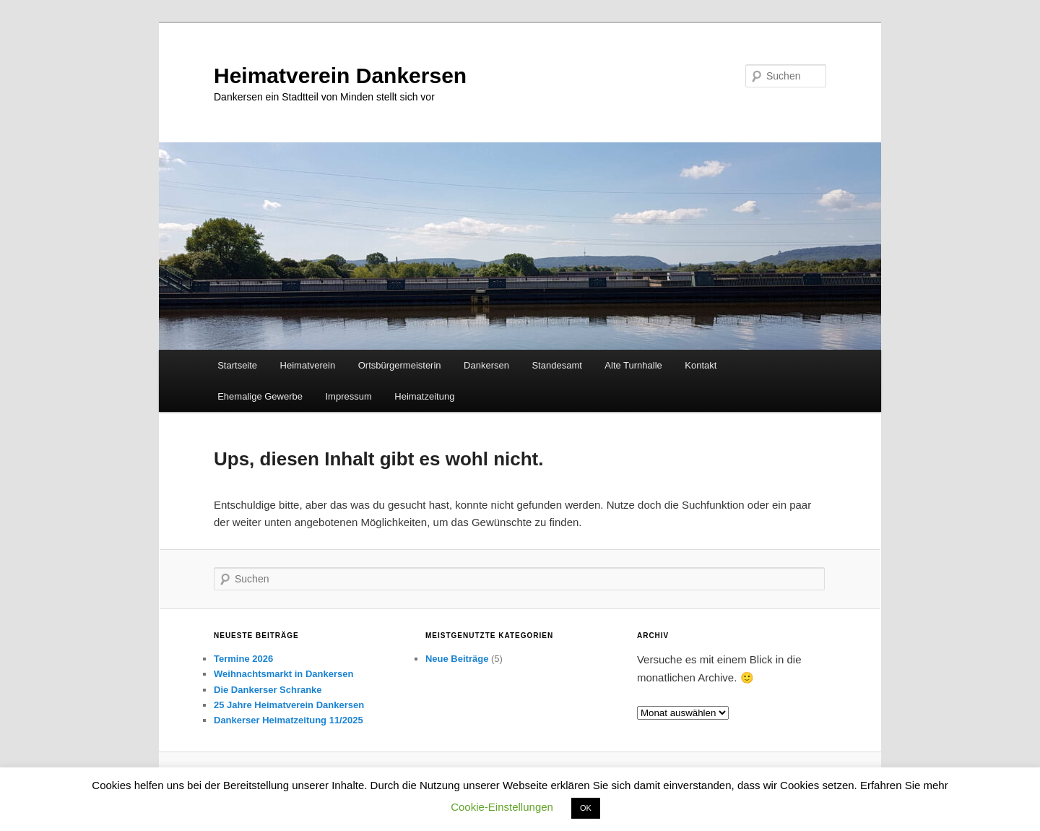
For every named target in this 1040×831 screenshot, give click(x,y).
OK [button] (586, 808)
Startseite (237, 365)
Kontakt (700, 365)
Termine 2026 (243, 658)
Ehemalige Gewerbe (260, 396)
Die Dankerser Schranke (268, 689)
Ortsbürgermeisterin (399, 365)
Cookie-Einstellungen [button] (502, 807)
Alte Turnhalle (633, 365)
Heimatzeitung (424, 396)
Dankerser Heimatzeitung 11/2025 (288, 720)
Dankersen (486, 365)
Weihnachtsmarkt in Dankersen (283, 673)
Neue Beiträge (456, 658)
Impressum (348, 396)
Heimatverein (308, 365)
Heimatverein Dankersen (340, 75)
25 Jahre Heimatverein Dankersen (289, 704)
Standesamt (556, 365)
